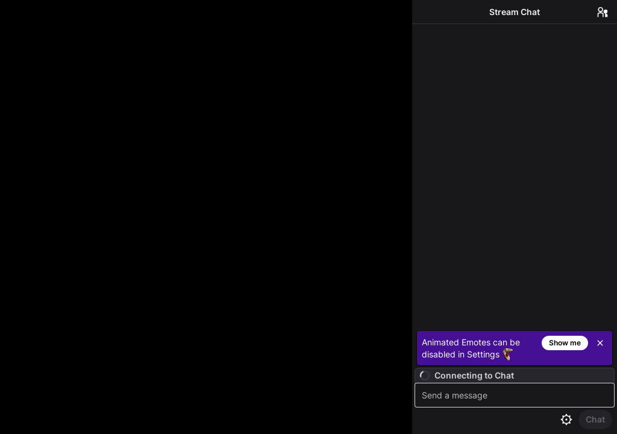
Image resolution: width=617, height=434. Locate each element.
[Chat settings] (566, 419)
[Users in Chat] (602, 12)
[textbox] (516, 395)
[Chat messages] (514, 175)
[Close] (600, 343)
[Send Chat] (595, 419)
